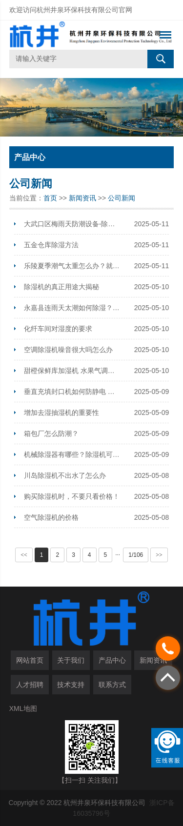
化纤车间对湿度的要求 (58, 329)
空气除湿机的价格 (51, 517)
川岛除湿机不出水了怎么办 (65, 475)
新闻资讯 (82, 198)
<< (23, 554)
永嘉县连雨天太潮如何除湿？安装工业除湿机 (72, 308)
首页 (50, 198)
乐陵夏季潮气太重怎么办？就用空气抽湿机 (72, 266)
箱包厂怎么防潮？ (51, 433)
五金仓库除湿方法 (51, 245)
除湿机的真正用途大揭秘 (61, 287)
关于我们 (70, 660)
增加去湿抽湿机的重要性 (61, 412)
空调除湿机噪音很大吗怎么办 (68, 350)
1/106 (135, 554)
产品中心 (112, 660)
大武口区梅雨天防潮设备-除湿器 (72, 224)
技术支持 (70, 684)
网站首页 (29, 660)
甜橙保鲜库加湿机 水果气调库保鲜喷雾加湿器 (72, 370)
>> (159, 554)
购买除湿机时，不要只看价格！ (72, 496)
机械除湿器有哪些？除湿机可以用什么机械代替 (72, 454)
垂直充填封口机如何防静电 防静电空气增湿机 (72, 391)
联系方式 (112, 684)
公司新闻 (121, 198)
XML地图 (23, 708)
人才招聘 (29, 684)
